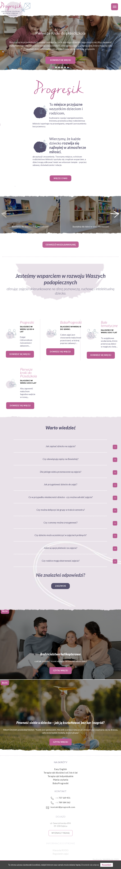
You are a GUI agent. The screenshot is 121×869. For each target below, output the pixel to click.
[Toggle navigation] (114, 6)
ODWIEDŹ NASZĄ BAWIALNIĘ (60, 244)
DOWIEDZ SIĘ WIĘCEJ (60, 60)
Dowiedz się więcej (19, 354)
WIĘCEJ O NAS (60, 178)
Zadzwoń (60, 586)
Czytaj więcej (60, 670)
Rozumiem (106, 864)
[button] (53, 67)
